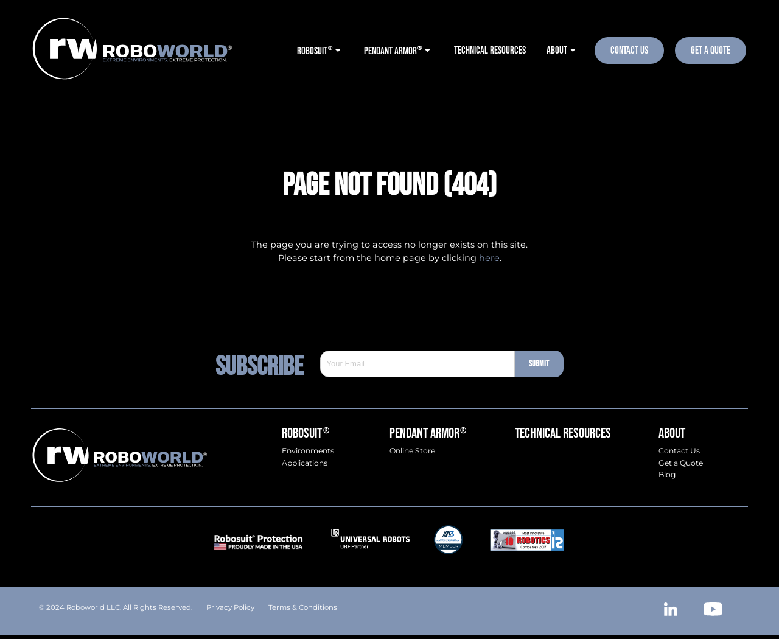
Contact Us (629, 50)
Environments (308, 451)
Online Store (412, 451)
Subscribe (267, 364)
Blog (667, 474)
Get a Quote (680, 463)
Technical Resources (563, 434)
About (671, 434)
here (489, 258)
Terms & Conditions (302, 607)
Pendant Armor (428, 434)
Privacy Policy (230, 607)
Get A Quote (710, 50)
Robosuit (305, 434)
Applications (304, 463)
